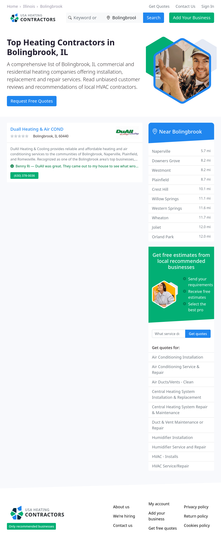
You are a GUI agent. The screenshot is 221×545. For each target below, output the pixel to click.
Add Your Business (191, 18)
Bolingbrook (51, 6)
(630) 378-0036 (24, 175)
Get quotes (198, 333)
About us (121, 506)
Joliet (181, 227)
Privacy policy (196, 506)
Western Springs (181, 208)
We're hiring (124, 516)
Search (153, 18)
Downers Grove (181, 160)
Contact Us (186, 6)
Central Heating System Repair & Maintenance (180, 409)
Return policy (196, 516)
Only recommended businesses (31, 526)
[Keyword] (85, 18)
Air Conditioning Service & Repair (175, 369)
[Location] (123, 18)
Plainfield (181, 179)
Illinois (29, 6)
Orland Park (181, 236)
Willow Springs (181, 198)
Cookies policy (197, 525)
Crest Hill (181, 189)
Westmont (181, 170)
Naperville (181, 151)
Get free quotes (162, 528)
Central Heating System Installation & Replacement (176, 394)
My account (158, 503)
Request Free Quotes (32, 101)
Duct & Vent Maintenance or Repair (177, 425)
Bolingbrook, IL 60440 (50, 136)
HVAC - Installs (165, 456)
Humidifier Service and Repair (179, 447)
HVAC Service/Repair (170, 466)
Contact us (123, 525)
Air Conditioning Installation (177, 357)
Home (12, 6)
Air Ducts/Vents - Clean (172, 382)
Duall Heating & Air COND (36, 129)
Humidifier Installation (172, 437)
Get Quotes (159, 6)
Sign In (207, 6)
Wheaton (181, 217)
